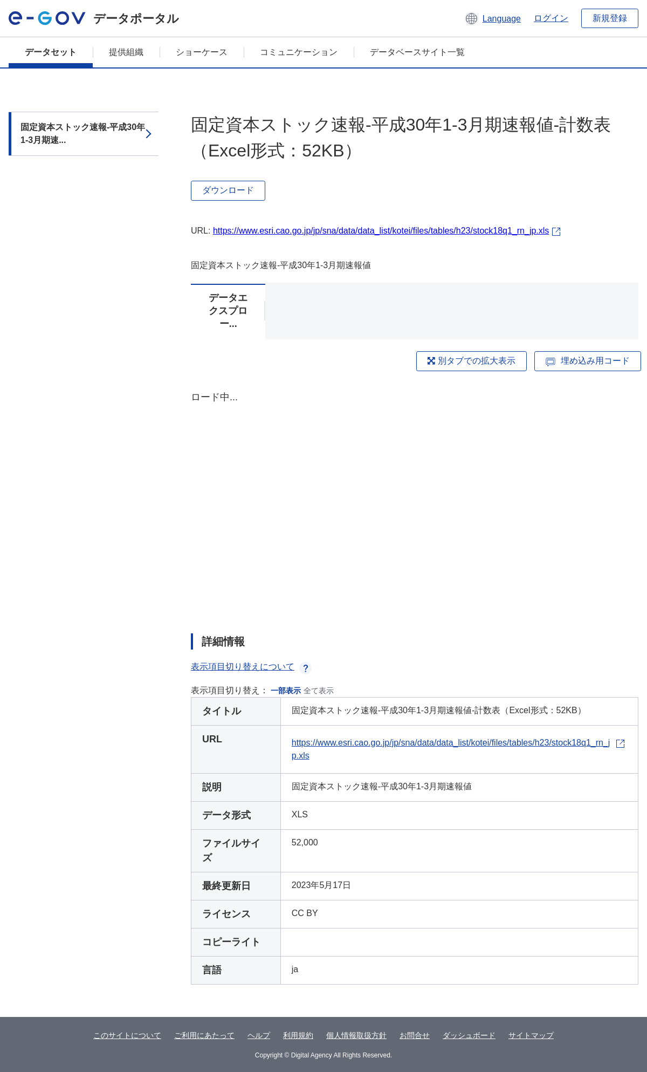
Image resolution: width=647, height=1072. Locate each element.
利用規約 (298, 1035)
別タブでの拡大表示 (471, 360)
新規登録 (610, 18)
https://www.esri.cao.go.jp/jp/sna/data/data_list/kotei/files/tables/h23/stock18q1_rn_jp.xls (381, 230)
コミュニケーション (299, 52)
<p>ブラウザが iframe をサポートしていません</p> (414, 503)
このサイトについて (127, 1035)
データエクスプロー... (228, 310)
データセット (51, 52)
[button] (492, 18)
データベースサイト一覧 (417, 52)
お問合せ (415, 1035)
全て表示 (319, 690)
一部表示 (286, 690)
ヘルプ (258, 1035)
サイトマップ (531, 1035)
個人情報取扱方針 (356, 1035)
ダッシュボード (469, 1035)
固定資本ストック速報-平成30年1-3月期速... (82, 133)
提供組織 (126, 52)
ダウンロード (228, 190)
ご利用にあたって (204, 1035)
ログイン (551, 18)
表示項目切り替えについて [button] (251, 666)
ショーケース (202, 52)
